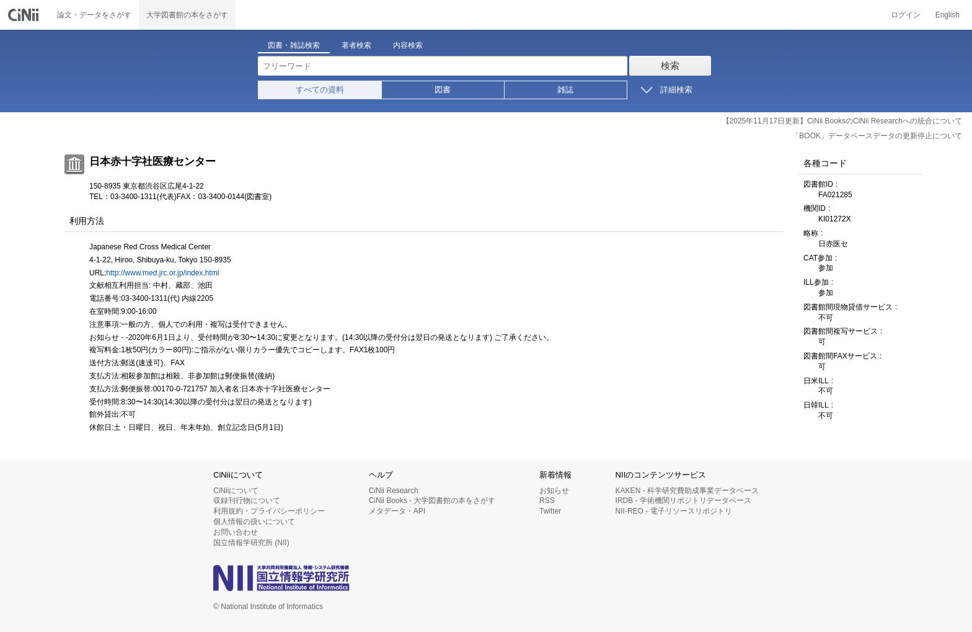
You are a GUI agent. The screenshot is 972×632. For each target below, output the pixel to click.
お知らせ (554, 490)
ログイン (906, 15)
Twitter (550, 511)
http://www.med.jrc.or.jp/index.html (162, 273)
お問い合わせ (235, 532)
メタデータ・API (397, 511)
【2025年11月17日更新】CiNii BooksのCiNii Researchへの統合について (842, 121)
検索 (670, 65)
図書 (443, 89)
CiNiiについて (235, 490)
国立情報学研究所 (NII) (251, 542)
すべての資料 (320, 89)
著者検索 (356, 45)
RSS (547, 500)
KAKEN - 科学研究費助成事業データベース (687, 490)
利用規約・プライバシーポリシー (269, 511)
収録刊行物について (246, 500)
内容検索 (408, 45)
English (947, 15)
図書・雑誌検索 (294, 45)
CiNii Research (393, 490)
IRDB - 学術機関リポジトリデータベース (683, 500)
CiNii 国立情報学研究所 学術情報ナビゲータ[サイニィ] (25, 15)
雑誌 (565, 89)
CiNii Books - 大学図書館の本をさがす (432, 500)
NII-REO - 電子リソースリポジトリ (674, 511)
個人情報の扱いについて (254, 521)
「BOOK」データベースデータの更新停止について (877, 135)
